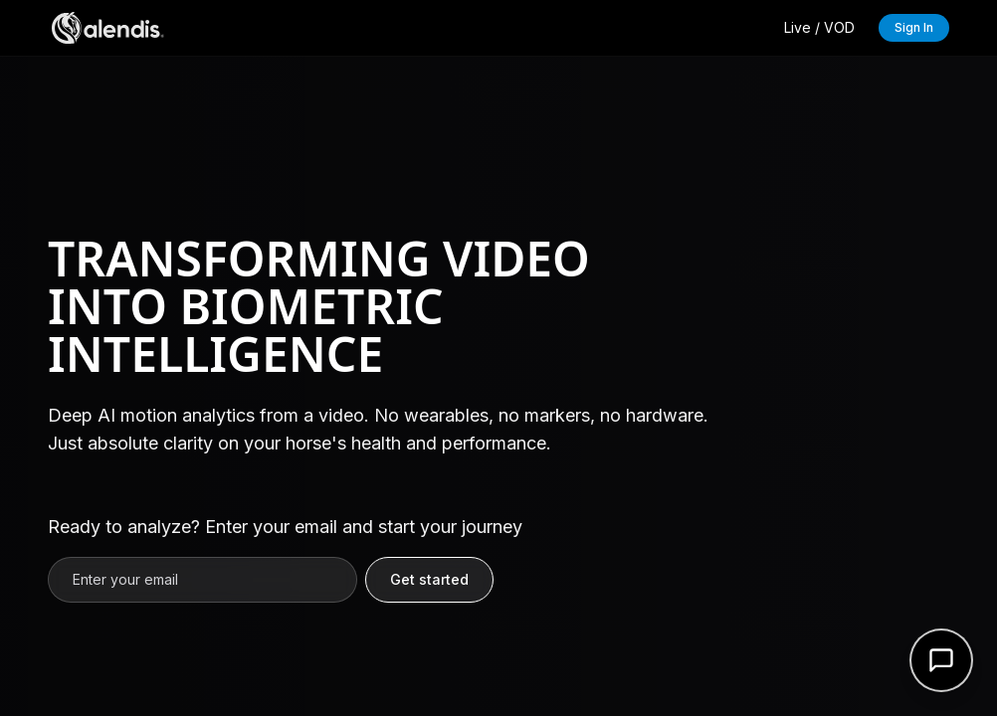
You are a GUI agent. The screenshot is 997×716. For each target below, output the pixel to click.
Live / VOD (819, 27)
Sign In (914, 27)
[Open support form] (941, 660)
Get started (429, 579)
